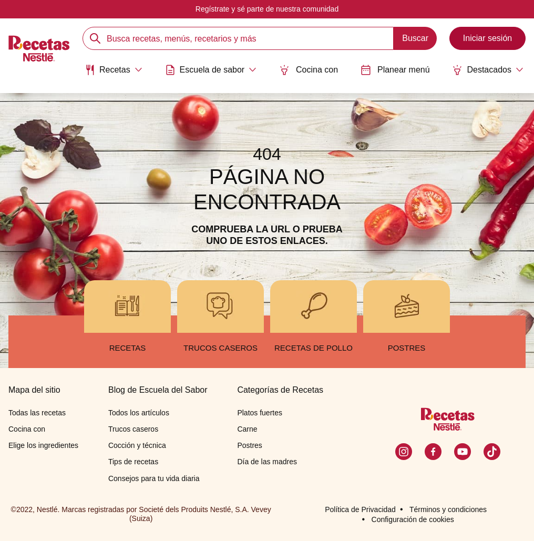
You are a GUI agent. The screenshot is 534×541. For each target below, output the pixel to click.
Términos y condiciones (448, 509)
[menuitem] (114, 74)
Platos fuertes (259, 413)
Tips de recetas (133, 461)
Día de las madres (267, 461)
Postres (249, 445)
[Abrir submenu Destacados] (487, 70)
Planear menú (395, 70)
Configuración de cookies (413, 519)
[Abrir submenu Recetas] (113, 70)
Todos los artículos (138, 413)
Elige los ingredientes (43, 445)
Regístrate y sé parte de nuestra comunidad (267, 9)
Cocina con (308, 70)
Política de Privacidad (360, 509)
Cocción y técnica (137, 445)
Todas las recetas (37, 413)
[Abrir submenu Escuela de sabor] (211, 70)
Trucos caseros (133, 429)
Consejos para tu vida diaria (154, 478)
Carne (247, 429)
